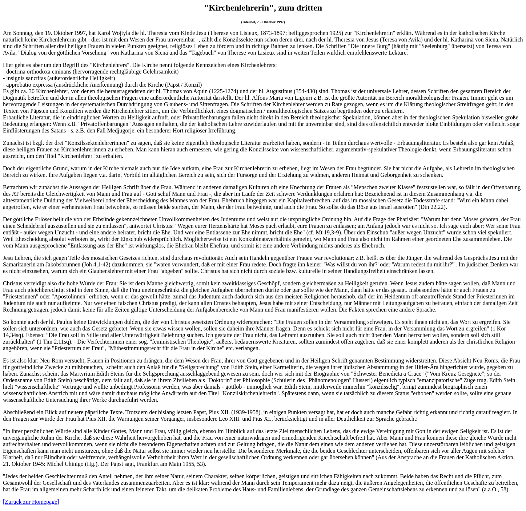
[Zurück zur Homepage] (31, 502)
